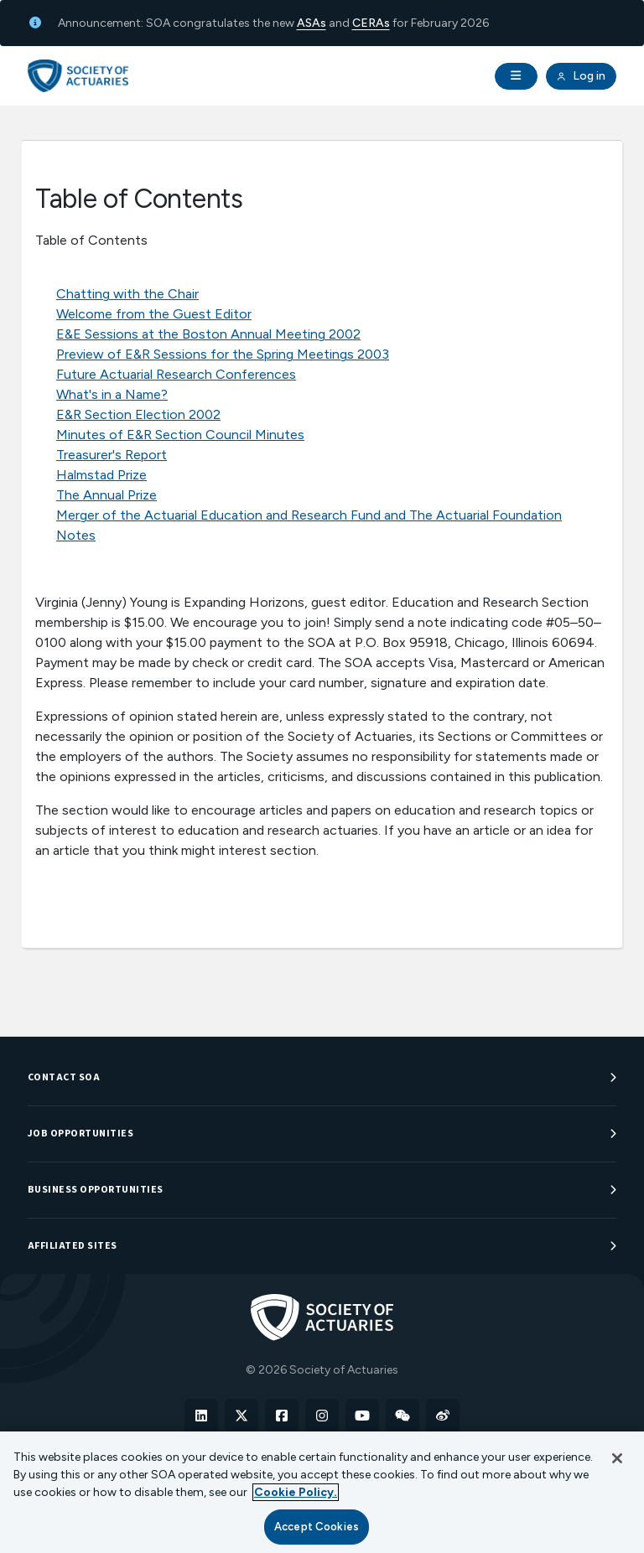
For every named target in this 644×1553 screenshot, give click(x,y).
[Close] (617, 1458)
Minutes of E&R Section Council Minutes (180, 435)
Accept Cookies (316, 1526)
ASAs (311, 23)
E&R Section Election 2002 (138, 414)
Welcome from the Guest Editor (154, 314)
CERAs (371, 23)
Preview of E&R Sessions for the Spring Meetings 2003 (222, 354)
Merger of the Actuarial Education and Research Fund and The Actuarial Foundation (309, 515)
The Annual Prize (106, 495)
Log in (581, 76)
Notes (76, 535)
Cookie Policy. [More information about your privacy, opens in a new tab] (295, 1492)
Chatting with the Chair (127, 294)
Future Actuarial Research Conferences (176, 374)
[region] (322, 1492)
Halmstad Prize (101, 475)
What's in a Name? (112, 394)
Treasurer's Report (111, 455)
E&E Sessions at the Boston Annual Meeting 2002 (208, 334)
